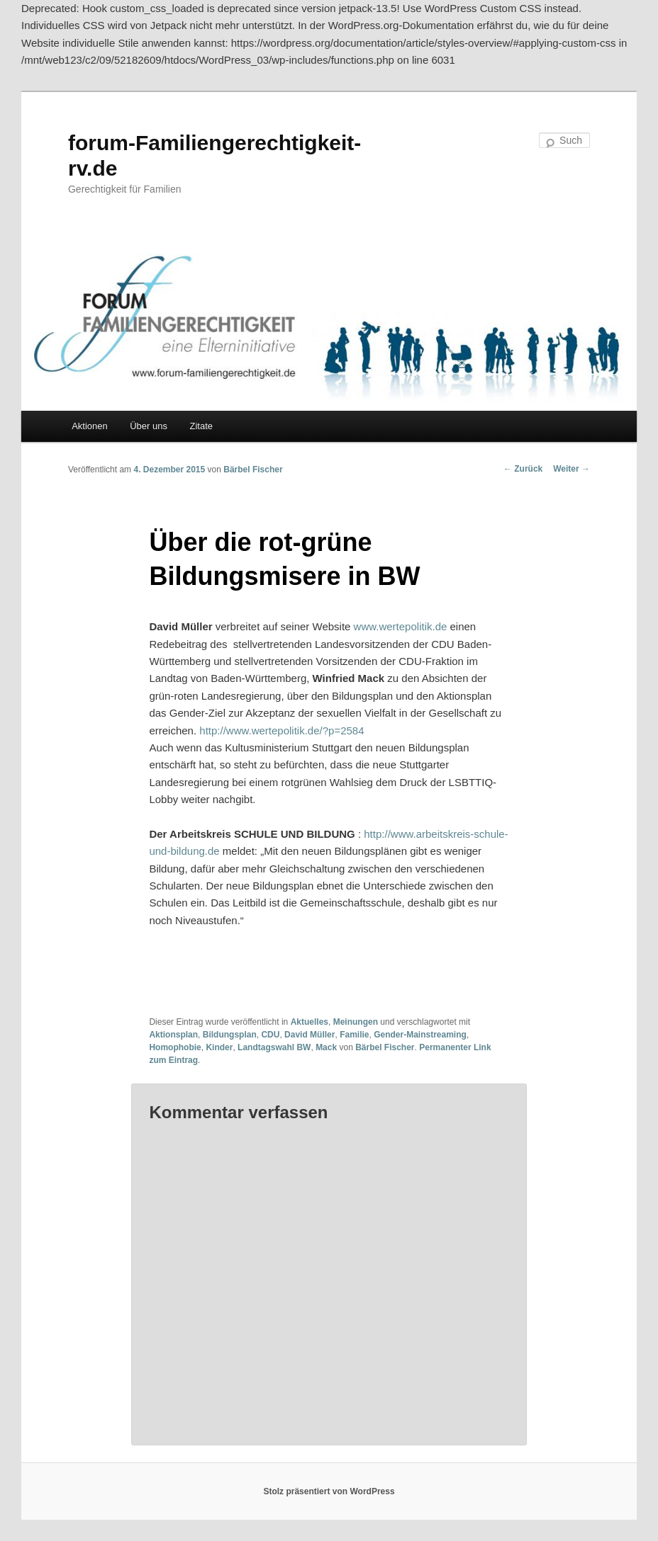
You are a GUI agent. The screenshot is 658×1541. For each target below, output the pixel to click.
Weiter (571, 469)
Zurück (522, 469)
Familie (354, 1035)
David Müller (309, 1035)
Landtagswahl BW (274, 1047)
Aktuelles (309, 1022)
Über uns (148, 426)
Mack (326, 1047)
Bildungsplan (230, 1035)
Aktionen (90, 426)
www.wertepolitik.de (398, 626)
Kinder (219, 1047)
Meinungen (355, 1022)
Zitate (201, 426)
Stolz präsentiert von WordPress (328, 1491)
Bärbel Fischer (252, 469)
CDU (270, 1035)
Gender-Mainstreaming (420, 1035)
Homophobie (175, 1047)
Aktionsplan (173, 1035)
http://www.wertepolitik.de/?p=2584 (280, 730)
